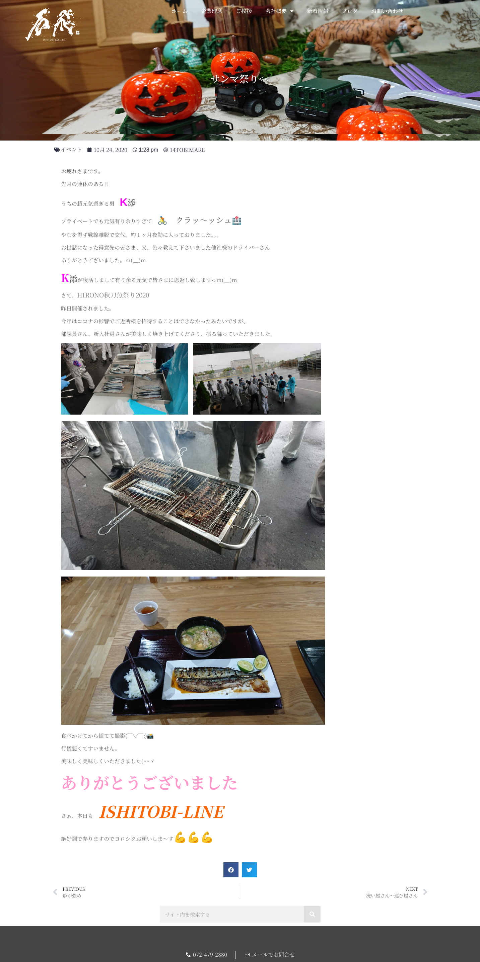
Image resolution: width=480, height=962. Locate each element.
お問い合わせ (387, 11)
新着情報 (317, 11)
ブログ (350, 11)
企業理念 (211, 11)
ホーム (180, 11)
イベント (71, 149)
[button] (230, 869)
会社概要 (279, 11)
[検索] (312, 914)
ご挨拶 (244, 11)
